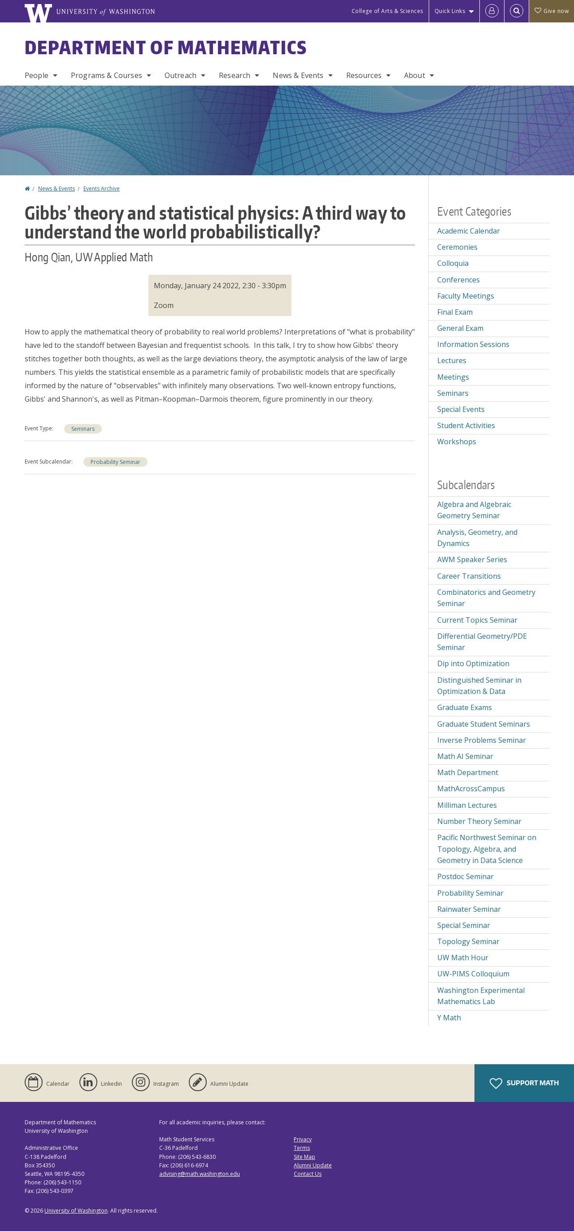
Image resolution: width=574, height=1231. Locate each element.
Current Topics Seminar (477, 620)
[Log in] (492, 11)
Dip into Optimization (473, 663)
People (36, 75)
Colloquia (453, 263)
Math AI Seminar (465, 756)
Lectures (451, 360)
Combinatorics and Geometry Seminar (486, 598)
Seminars (83, 429)
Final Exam (455, 312)
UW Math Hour (462, 957)
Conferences (458, 280)
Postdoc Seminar (465, 876)
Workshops (456, 441)
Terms (302, 1148)
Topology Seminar (468, 941)
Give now (552, 11)
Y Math (449, 1018)
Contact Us (308, 1174)
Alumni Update (313, 1165)
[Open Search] (516, 11)
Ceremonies (457, 247)
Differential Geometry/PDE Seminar (482, 642)
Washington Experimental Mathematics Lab (481, 996)
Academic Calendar (468, 231)
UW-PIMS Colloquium (473, 974)
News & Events (298, 75)
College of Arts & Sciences (387, 11)
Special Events (461, 409)
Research (234, 75)
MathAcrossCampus (471, 788)
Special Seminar (463, 925)
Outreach (180, 75)
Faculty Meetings (465, 296)
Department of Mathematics (166, 47)
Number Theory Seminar (479, 821)
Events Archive (101, 188)
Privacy (303, 1139)
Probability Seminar (115, 462)
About (414, 75)
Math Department (467, 772)
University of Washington (76, 1210)
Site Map (304, 1157)
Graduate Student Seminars (483, 724)
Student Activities (466, 425)
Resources (364, 75)
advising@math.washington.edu (199, 1174)
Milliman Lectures (467, 805)
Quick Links (450, 11)
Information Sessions (473, 344)
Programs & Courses (106, 75)
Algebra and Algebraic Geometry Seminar (474, 510)
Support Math (524, 1083)
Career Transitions (469, 576)
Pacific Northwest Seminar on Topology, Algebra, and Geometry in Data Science (486, 848)
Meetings (453, 377)
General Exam (460, 328)
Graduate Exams (464, 707)
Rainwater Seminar (469, 909)
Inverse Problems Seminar (481, 740)
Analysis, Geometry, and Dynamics (477, 538)
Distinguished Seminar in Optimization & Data (479, 686)
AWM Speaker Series (472, 559)
